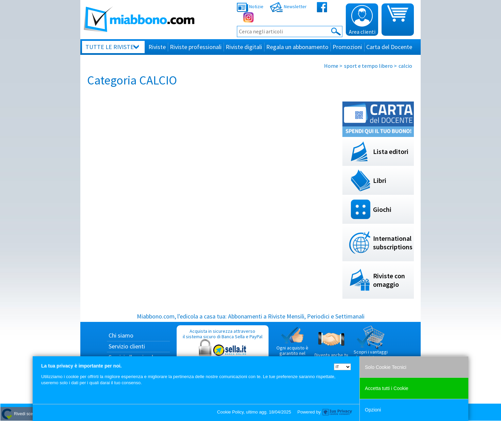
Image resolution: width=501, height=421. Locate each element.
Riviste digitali (244, 47)
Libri (379, 180)
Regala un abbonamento (297, 47)
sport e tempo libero (368, 65)
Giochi (382, 209)
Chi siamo (121, 335)
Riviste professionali (196, 47)
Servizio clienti (127, 346)
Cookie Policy (230, 412)
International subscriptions (393, 242)
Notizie (250, 6)
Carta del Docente (389, 47)
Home (331, 65)
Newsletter (288, 6)
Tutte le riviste (109, 47)
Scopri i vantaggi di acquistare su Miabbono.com (371, 345)
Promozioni (347, 47)
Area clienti (362, 20)
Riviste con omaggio (389, 280)
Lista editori (390, 151)
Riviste (157, 47)
